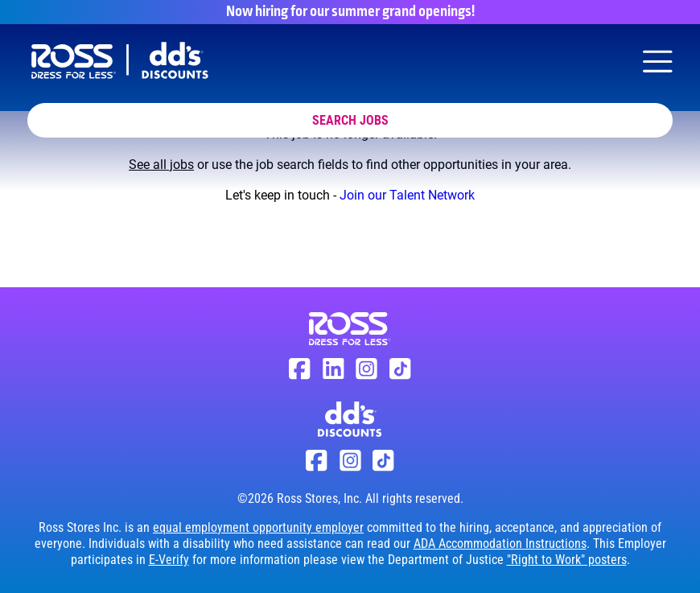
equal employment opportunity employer (258, 527)
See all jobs (161, 164)
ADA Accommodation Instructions (500, 543)
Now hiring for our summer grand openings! (350, 12)
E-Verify (169, 559)
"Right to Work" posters (567, 559)
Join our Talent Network (407, 195)
